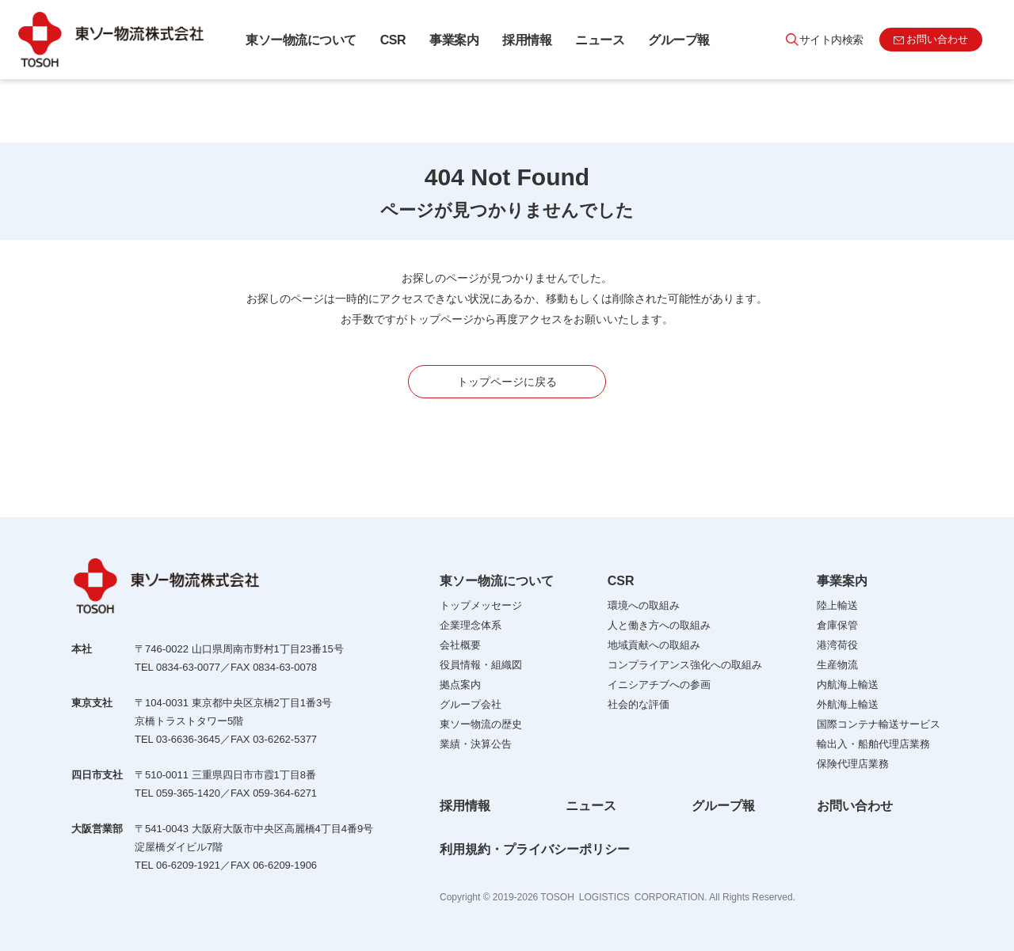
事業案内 (453, 40)
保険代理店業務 (853, 764)
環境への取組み (644, 605)
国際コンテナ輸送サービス (878, 724)
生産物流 (837, 665)
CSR (393, 40)
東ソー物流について (301, 40)
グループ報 (679, 40)
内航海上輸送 (848, 684)
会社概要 (460, 645)
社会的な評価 (638, 704)
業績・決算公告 (476, 744)
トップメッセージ (481, 605)
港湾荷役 (837, 645)
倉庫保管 (837, 625)
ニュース (599, 40)
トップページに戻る (507, 381)
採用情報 (526, 40)
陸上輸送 (837, 605)
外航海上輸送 (848, 704)
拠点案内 (460, 684)
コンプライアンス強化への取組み (685, 665)
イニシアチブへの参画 (659, 684)
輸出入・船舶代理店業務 (873, 744)
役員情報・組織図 (481, 665)
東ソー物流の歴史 (481, 724)
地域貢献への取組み (654, 645)
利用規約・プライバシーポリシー (535, 849)
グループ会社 (470, 704)
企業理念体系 (470, 625)
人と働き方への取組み (659, 625)
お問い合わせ (855, 805)
